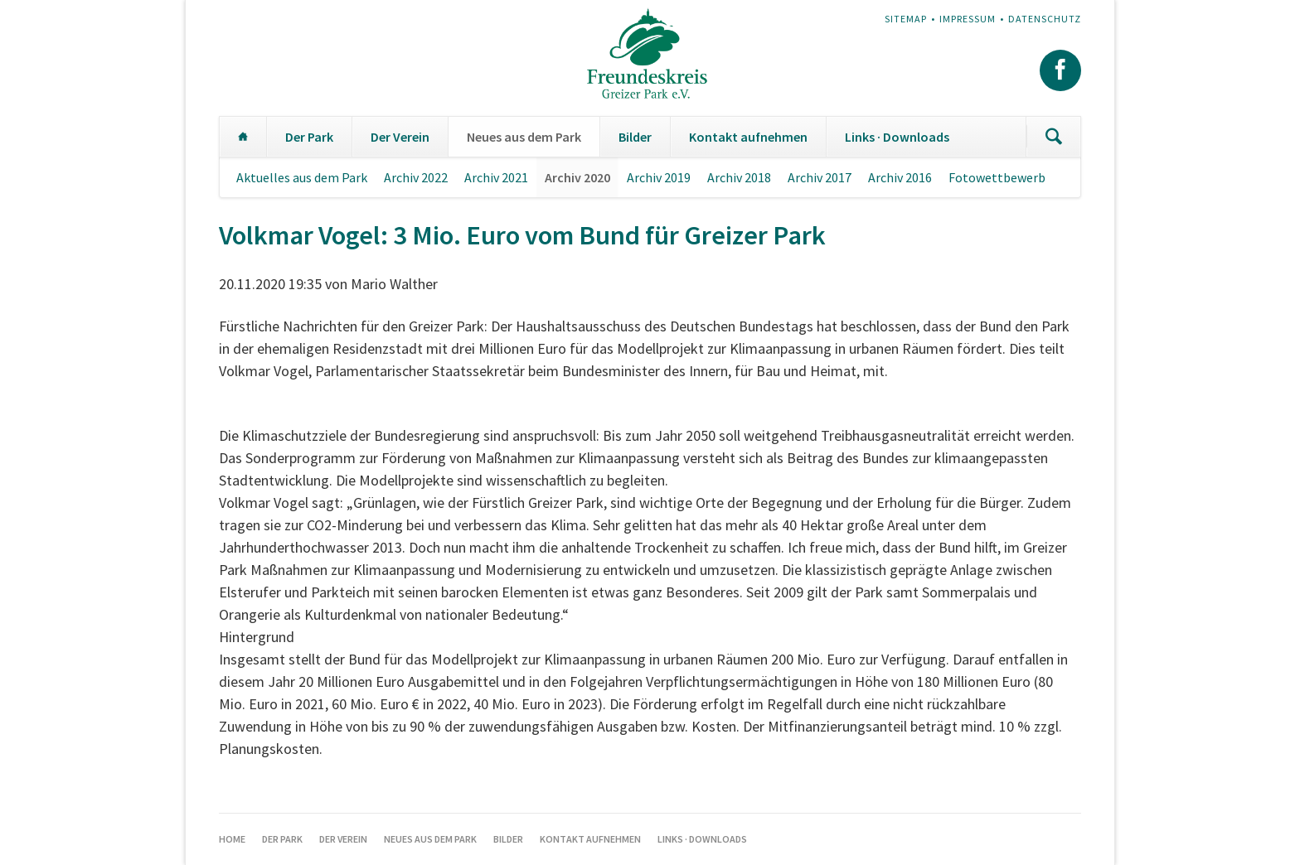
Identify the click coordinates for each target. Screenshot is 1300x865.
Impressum (967, 18)
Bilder (635, 136)
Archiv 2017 (819, 177)
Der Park (309, 136)
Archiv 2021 (496, 177)
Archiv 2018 (739, 177)
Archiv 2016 (900, 177)
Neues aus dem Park (524, 136)
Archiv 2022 (416, 177)
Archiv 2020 (577, 177)
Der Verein (400, 136)
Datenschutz (1044, 18)
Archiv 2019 (659, 177)
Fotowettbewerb (996, 177)
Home (243, 137)
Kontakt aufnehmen (748, 136)
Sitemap (906, 18)
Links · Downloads (897, 136)
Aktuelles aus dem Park (301, 177)
